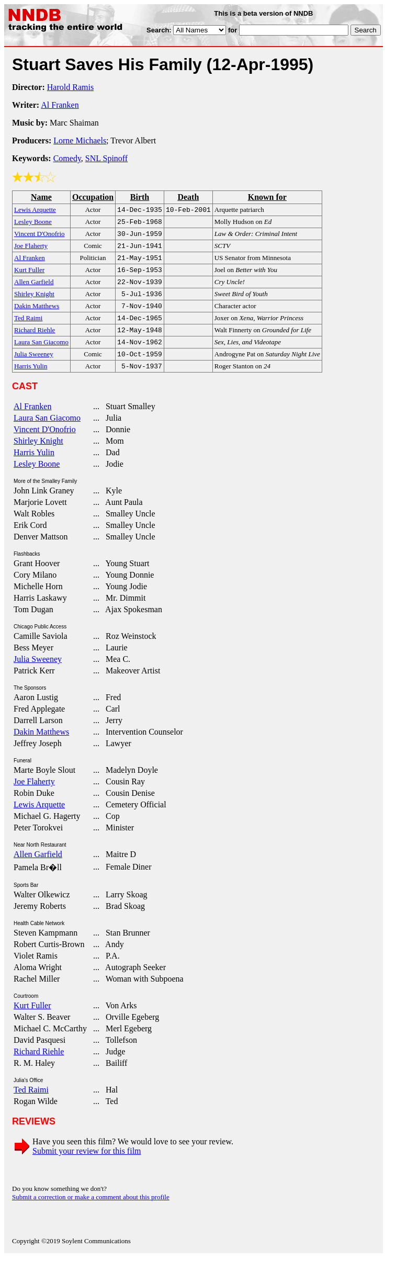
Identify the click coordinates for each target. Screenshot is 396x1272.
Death (188, 197)
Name (41, 197)
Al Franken (59, 104)
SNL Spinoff (106, 158)
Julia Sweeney (38, 673)
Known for (267, 197)
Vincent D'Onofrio (45, 444)
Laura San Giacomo (47, 432)
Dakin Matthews (41, 746)
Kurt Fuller (32, 1020)
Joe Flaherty (34, 796)
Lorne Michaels (79, 140)
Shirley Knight (38, 455)
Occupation (93, 197)
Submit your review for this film (86, 1165)
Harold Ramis (70, 87)
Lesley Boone (37, 478)
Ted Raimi (31, 1104)
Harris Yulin (34, 467)
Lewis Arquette (39, 819)
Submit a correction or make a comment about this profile (90, 1211)
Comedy (67, 158)
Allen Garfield (38, 868)
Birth (139, 197)
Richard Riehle (39, 1066)
